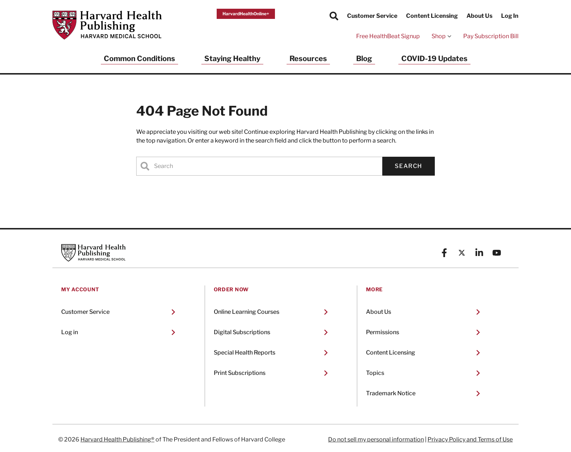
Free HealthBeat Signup (388, 36)
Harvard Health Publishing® (117, 439)
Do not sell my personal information (376, 439)
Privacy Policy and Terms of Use (470, 439)
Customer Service (372, 15)
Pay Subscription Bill (491, 36)
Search (408, 166)
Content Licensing (432, 15)
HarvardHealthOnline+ (246, 13)
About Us (479, 15)
